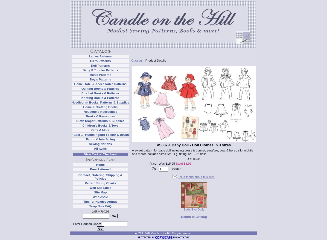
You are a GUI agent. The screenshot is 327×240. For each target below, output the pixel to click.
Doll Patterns (100, 65)
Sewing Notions (100, 144)
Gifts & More (100, 130)
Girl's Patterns (100, 61)
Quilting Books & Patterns (100, 88)
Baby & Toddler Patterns (100, 70)
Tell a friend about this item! (196, 177)
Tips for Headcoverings (100, 201)
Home (100, 164)
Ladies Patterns (100, 56)
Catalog (136, 60)
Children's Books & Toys (100, 125)
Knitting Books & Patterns (100, 98)
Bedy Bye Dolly (194, 208)
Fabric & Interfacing (100, 139)
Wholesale (100, 197)
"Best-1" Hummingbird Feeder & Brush (100, 134)
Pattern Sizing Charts (100, 183)
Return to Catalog (194, 217)
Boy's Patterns (100, 79)
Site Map (100, 192)
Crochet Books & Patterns (100, 93)
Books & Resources (100, 116)
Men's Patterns (100, 75)
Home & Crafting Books (100, 107)
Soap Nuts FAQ (100, 206)
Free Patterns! (100, 169)
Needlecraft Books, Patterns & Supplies (100, 102)
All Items (100, 148)
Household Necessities (100, 111)
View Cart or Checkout (100, 154)
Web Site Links (100, 188)
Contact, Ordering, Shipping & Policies (100, 176)
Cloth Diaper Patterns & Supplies (100, 121)
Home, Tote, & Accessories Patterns (100, 84)
